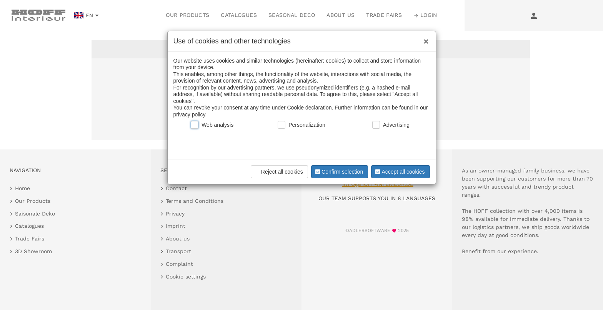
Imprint (175, 226)
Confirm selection (338, 172)
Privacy (175, 214)
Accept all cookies (399, 172)
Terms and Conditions (194, 201)
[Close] (424, 39)
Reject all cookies (278, 172)
